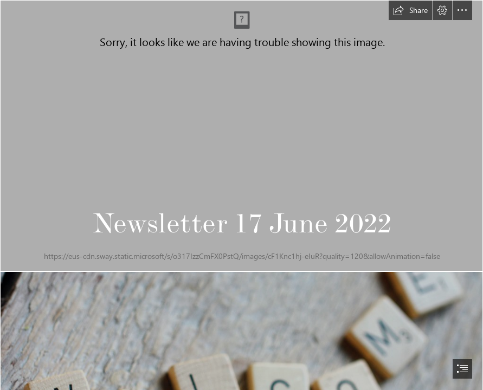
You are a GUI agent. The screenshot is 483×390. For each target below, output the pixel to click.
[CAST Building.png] (241, 135)
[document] (241, 195)
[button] (410, 10)
